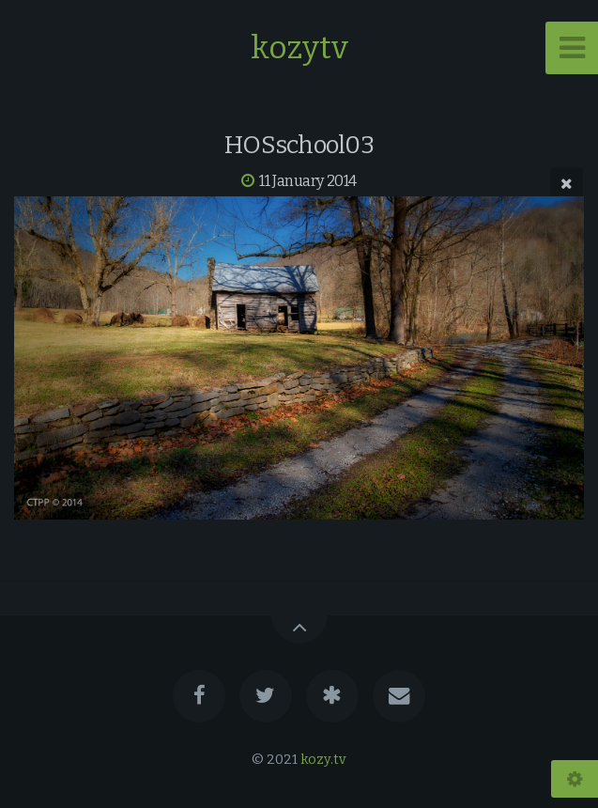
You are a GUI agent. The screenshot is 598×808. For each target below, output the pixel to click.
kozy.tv (323, 760)
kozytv (299, 47)
